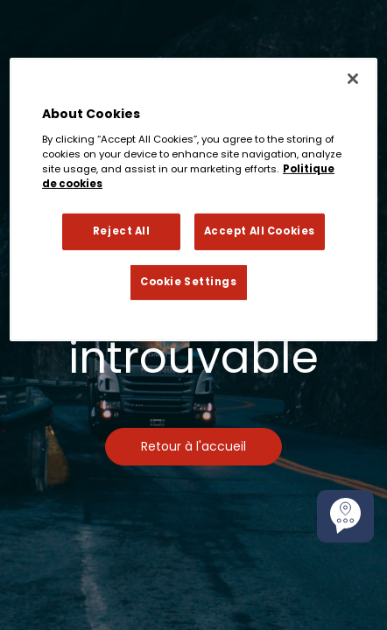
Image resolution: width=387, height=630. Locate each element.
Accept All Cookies (259, 231)
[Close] (353, 79)
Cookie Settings (188, 282)
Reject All (122, 231)
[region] (193, 199)
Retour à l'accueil (193, 446)
